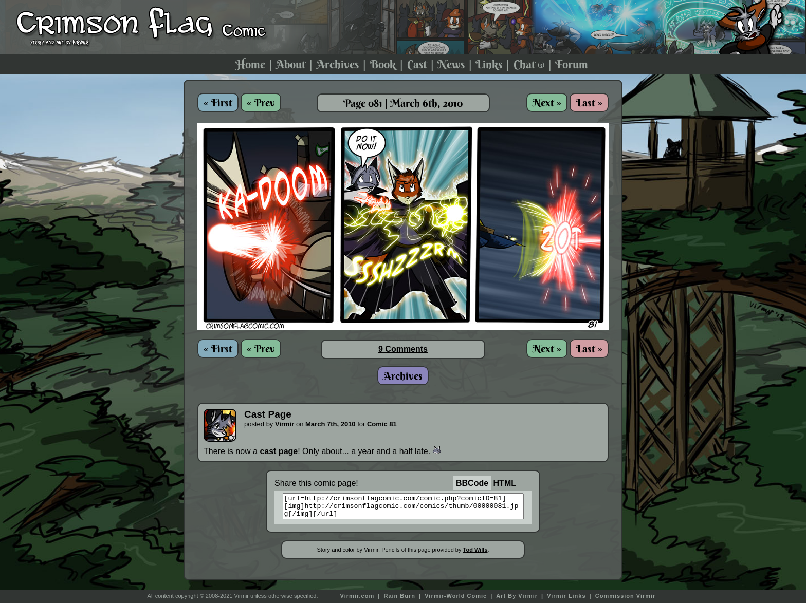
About (290, 64)
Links (488, 64)
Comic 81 (382, 424)
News (451, 64)
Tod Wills (475, 554)
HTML (504, 483)
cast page (279, 451)
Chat (529, 64)
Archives (338, 64)
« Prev (261, 102)
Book (383, 64)
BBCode (472, 483)
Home (250, 64)
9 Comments (403, 349)
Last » (589, 102)
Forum (571, 64)
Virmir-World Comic (456, 596)
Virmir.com (357, 596)
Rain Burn (399, 596)
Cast (417, 64)
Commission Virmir (625, 596)
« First (218, 102)
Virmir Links (566, 596)
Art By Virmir (517, 596)
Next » (547, 102)
